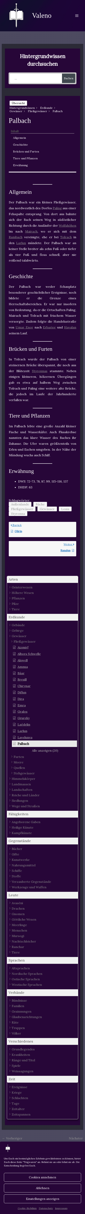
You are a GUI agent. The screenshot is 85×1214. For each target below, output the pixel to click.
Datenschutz (46, 1208)
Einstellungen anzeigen (42, 1199)
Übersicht (18, 103)
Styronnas (39, 371)
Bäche (40, 504)
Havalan (70, 327)
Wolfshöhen (67, 225)
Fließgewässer (22, 509)
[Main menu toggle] (77, 15)
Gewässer (47, 509)
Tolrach (66, 237)
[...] (36, 78)
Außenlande (20, 504)
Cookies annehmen (42, 1177)
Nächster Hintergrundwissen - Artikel (67, 1139)
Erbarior (49, 327)
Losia (65, 509)
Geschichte (20, 144)
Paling (57, 208)
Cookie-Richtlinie (27, 1208)
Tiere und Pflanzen (25, 158)
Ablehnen (42, 1188)
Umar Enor (24, 327)
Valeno (41, 15)
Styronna (18, 514)
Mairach (31, 231)
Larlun (21, 243)
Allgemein (19, 138)
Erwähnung (20, 165)
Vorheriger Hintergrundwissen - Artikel (18, 1139)
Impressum (61, 1208)
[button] (42, 579)
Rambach (15, 237)
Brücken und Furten (26, 151)
